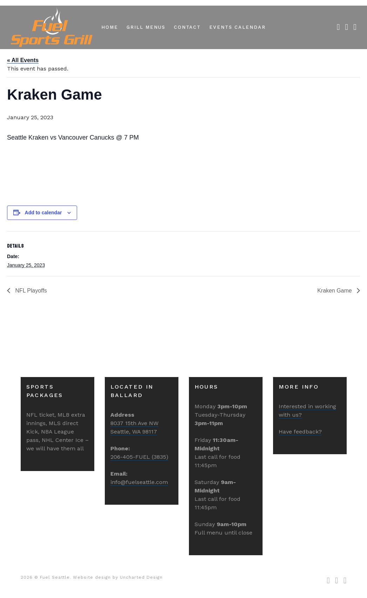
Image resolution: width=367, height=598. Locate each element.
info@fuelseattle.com (139, 482)
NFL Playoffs (30, 291)
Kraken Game (335, 291)
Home (109, 27)
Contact (187, 27)
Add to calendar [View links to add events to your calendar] (43, 212)
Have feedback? (300, 431)
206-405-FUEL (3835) (139, 456)
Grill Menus (146, 27)
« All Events (23, 60)
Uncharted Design (141, 577)
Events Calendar (237, 27)
